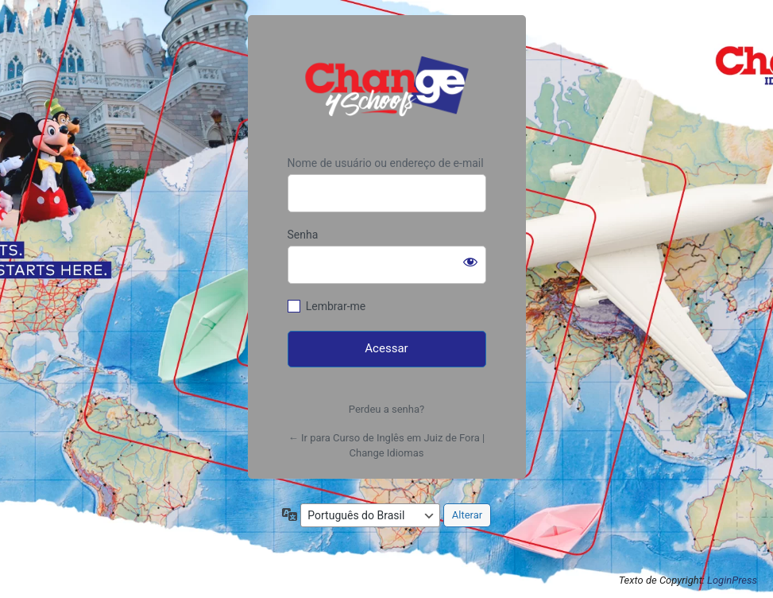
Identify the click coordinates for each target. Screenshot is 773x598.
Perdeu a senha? (386, 409)
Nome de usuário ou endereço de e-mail (386, 163)
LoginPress (732, 580)
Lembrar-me (336, 306)
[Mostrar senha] (470, 262)
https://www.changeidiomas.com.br (387, 86)
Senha (303, 234)
